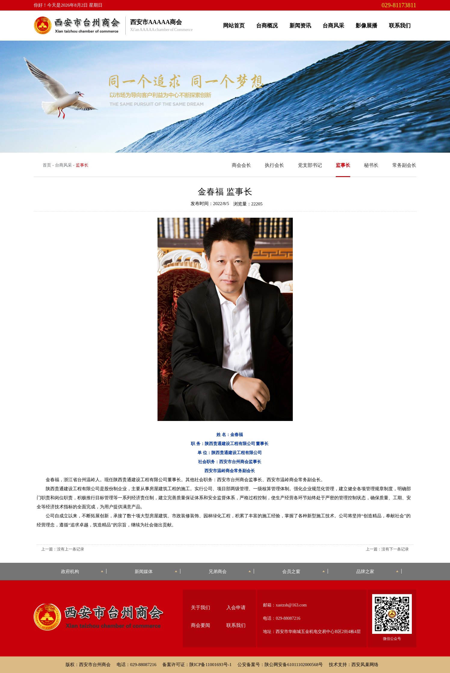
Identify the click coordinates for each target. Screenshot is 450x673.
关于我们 (200, 607)
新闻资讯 (300, 26)
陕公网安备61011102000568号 (294, 664)
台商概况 (267, 26)
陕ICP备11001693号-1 (210, 664)
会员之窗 (303, 571)
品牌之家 (377, 571)
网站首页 (234, 26)
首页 (47, 165)
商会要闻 (200, 625)
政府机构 (82, 571)
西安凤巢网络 (364, 664)
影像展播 (366, 26)
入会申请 (236, 607)
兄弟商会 (230, 571)
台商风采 (333, 26)
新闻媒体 (156, 571)
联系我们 (400, 26)
